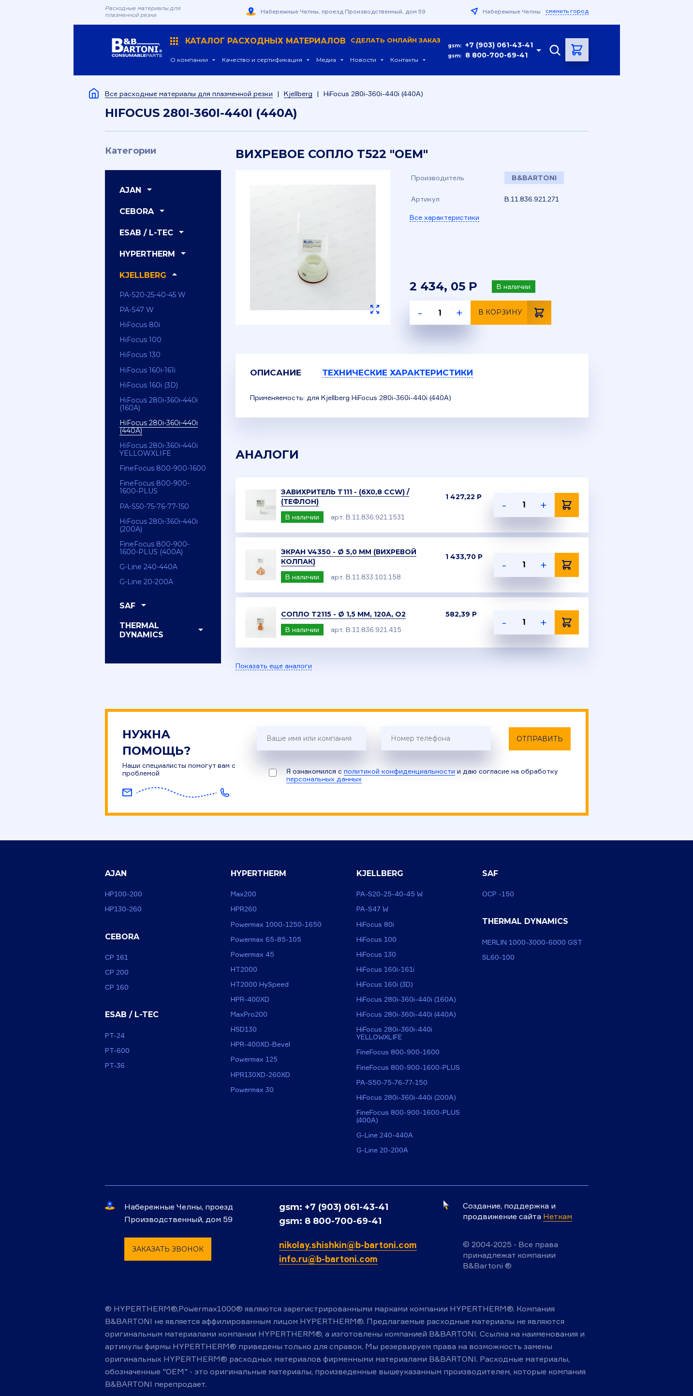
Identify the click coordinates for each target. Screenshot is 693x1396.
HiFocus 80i (139, 324)
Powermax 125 (254, 1059)
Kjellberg (298, 93)
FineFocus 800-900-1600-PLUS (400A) (154, 548)
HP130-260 (123, 909)
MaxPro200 (249, 1014)
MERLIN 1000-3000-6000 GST (532, 942)
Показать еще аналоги (274, 666)
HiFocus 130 (140, 354)
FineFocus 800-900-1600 (162, 468)
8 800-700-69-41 (496, 55)
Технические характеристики (413, 373)
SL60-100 (498, 957)
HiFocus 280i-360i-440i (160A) (158, 404)
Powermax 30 (252, 1089)
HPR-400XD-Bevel (260, 1044)
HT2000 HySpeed (260, 984)
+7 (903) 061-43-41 (499, 45)
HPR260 (244, 909)
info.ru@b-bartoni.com (328, 1258)
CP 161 (116, 957)
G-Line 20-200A (146, 581)
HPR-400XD (250, 999)
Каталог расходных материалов (303, 41)
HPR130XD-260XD (260, 1074)
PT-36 (115, 1065)
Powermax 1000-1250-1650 (276, 924)
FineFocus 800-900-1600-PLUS (154, 487)
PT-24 (115, 1035)
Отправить (540, 738)
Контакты (402, 60)
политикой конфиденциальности (399, 771)
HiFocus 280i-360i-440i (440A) (158, 426)
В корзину (514, 313)
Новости (361, 60)
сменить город (567, 11)
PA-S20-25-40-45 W (152, 294)
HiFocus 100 (140, 339)
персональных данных (324, 779)
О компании (187, 60)
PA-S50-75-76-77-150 (154, 506)
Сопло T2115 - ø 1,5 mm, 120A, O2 (343, 614)
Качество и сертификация (260, 60)
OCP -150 (498, 894)
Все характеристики (444, 217)
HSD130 (244, 1029)
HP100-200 (123, 894)
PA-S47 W (136, 309)
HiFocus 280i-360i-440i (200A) (158, 525)
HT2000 (244, 969)
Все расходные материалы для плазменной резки (189, 93)
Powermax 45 (252, 954)
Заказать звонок (168, 1249)
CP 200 (117, 972)
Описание (278, 373)
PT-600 (117, 1050)
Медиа (324, 60)
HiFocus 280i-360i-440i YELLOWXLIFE (158, 449)
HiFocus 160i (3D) (148, 385)
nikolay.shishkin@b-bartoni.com (348, 1244)
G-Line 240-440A (148, 566)
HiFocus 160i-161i (147, 370)
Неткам (557, 1216)
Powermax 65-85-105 (266, 939)
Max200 (243, 894)
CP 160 (117, 987)
